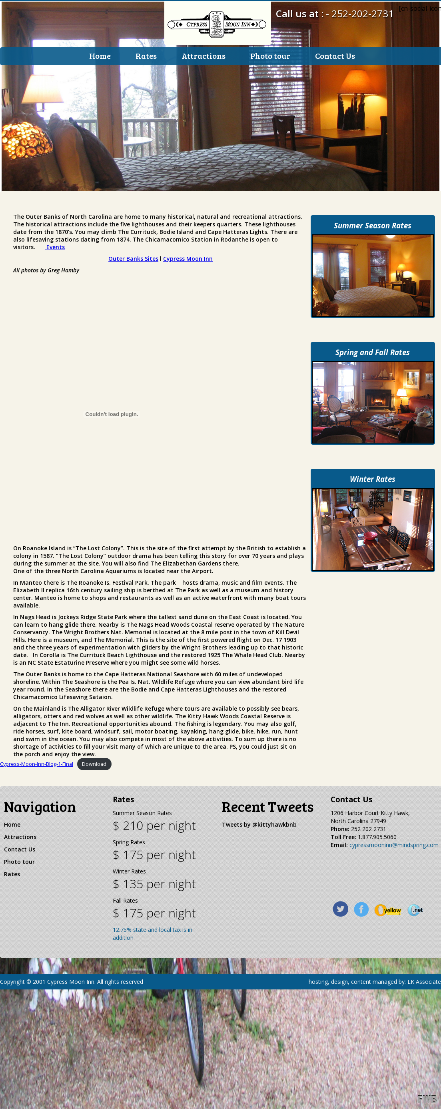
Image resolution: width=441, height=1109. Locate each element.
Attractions (203, 55)
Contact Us (335, 55)
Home (100, 55)
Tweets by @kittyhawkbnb (259, 831)
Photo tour (270, 55)
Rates (146, 55)
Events (55, 254)
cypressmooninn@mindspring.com (394, 851)
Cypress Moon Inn (188, 265)
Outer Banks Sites (133, 265)
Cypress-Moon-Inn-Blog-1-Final (36, 771)
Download (94, 771)
